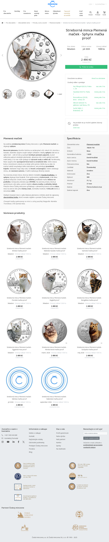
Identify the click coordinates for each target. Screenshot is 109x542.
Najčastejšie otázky (36, 439)
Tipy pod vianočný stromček (67, 13)
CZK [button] (90, 4)
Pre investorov (27, 12)
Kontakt (31, 436)
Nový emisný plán (36, 13)
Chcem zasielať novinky (91, 438)
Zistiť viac (76, 128)
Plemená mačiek (55, 23)
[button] (6, 55)
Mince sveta (47, 12)
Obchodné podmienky (36, 442)
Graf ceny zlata (81, 13)
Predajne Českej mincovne (38, 446)
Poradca (32, 449)
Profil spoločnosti (62, 433)
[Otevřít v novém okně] (47, 175)
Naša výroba (60, 436)
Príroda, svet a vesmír (40, 23)
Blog (30, 452)
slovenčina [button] (100, 4)
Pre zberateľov (7, 12)
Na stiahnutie (61, 449)
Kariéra (58, 442)
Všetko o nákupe (35, 433)
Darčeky (17, 11)
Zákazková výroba (56, 12)
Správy (58, 446)
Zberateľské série (24, 23)
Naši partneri (60, 439)
